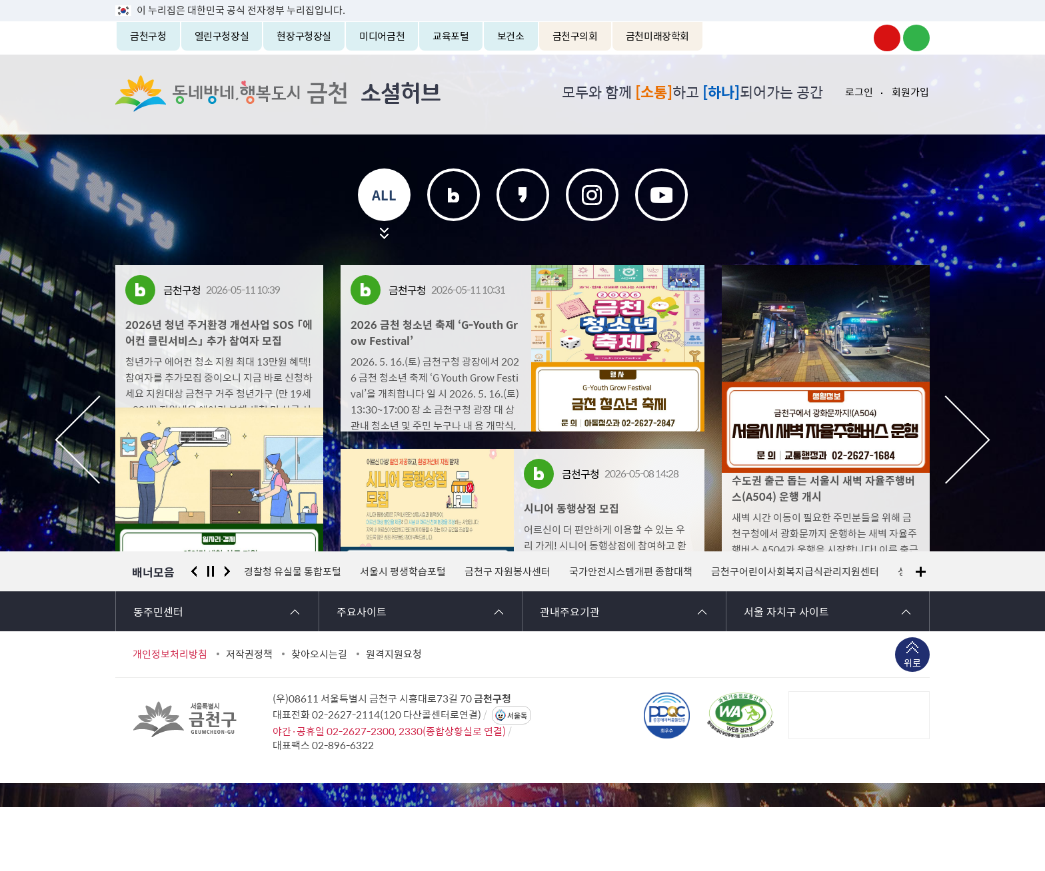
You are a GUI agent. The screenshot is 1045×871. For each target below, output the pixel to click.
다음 (967, 440)
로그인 (859, 92)
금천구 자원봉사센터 (507, 635)
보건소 (510, 36)
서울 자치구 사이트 (786, 675)
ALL (384, 194)
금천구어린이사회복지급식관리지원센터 (795, 635)
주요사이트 (362, 675)
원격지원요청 (394, 718)
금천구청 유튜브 (887, 38)
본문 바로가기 (522, 0)
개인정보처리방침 (170, 718)
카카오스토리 (523, 194)
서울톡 (517, 779)
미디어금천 (382, 36)
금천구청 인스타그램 (857, 38)
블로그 (453, 194)
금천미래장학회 (657, 36)
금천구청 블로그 (916, 38)
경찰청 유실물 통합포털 (292, 635)
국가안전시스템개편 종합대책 (630, 635)
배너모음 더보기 (921, 636)
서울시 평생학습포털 (403, 635)
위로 (912, 728)
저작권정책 (249, 718)
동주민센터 (158, 675)
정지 (210, 635)
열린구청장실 (222, 36)
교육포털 (451, 36)
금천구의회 (575, 36)
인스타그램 (592, 194)
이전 (78, 440)
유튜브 (661, 194)
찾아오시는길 (319, 718)
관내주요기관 (570, 675)
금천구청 (148, 36)
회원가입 (910, 92)
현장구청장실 (304, 36)
